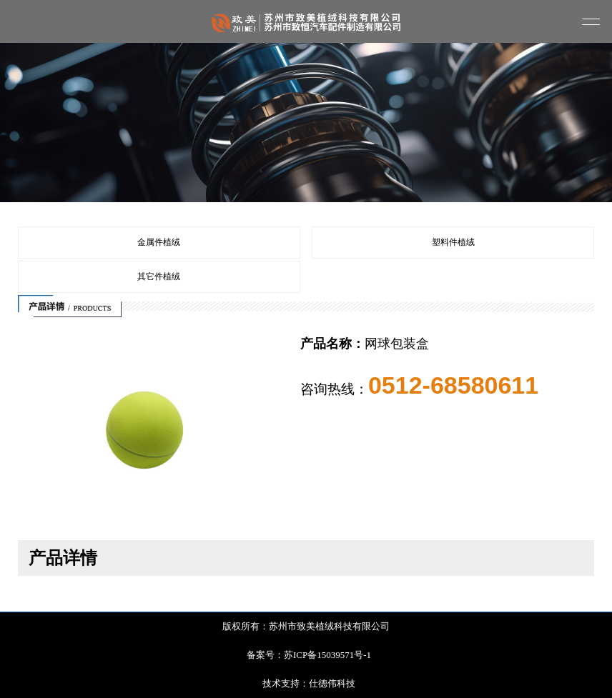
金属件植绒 (158, 242)
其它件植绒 (158, 276)
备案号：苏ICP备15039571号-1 (309, 654)
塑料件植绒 (453, 242)
